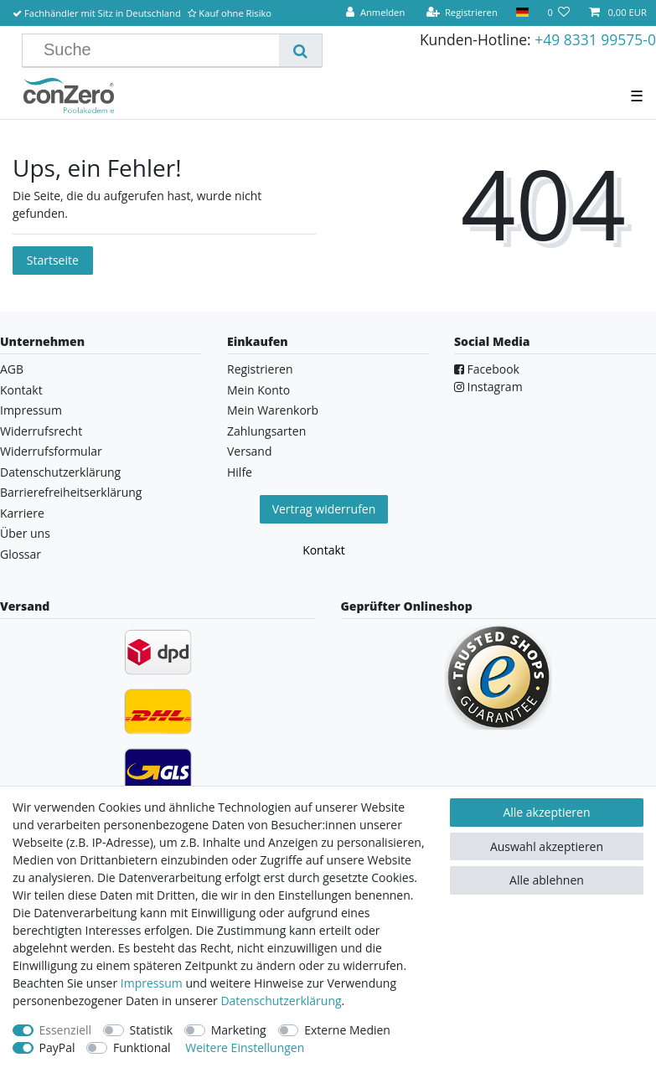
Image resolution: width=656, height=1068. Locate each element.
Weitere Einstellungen (244, 1047)
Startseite (53, 260)
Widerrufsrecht (41, 431)
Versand (249, 451)
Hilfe (239, 472)
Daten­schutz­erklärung (280, 1001)
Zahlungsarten (266, 431)
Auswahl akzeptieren (546, 846)
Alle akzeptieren (546, 812)
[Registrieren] (461, 13)
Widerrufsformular (51, 451)
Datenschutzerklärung (60, 472)
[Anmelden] (375, 13)
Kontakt (21, 390)
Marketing (238, 1030)
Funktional (142, 1047)
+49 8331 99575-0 (595, 39)
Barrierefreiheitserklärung (71, 492)
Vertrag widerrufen (324, 509)
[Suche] (300, 50)
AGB (11, 369)
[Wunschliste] (558, 13)
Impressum (31, 410)
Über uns (25, 533)
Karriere (22, 513)
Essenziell (65, 1030)
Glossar (20, 554)
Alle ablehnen (546, 880)
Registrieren (260, 369)
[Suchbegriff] (157, 50)
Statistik (151, 1030)
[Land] (522, 13)
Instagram (488, 387)
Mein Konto (258, 390)
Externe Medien (347, 1030)
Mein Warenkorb (272, 410)
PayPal (57, 1047)
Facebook (486, 369)
